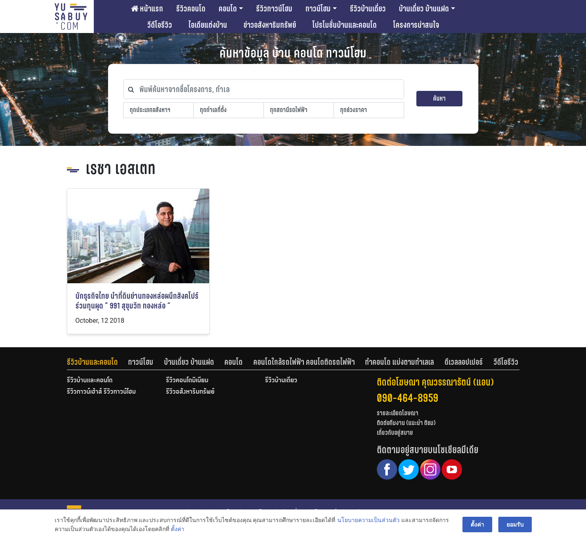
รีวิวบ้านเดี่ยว (368, 8)
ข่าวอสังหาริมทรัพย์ (269, 25)
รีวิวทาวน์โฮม (274, 8)
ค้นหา (439, 98)
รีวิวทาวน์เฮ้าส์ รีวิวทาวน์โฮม (101, 392)
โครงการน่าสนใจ (416, 25)
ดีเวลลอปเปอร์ (463, 362)
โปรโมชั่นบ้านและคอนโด (344, 25)
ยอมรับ (515, 524)
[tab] (97, 362)
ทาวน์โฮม (318, 8)
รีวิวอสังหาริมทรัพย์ (190, 392)
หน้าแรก (147, 8)
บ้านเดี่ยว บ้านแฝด (424, 8)
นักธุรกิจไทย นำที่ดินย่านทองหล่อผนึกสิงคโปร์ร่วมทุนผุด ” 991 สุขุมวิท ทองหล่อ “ (137, 301)
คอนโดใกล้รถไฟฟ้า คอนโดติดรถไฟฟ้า (304, 362)
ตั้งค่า (177, 529)
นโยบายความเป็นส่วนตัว (368, 520)
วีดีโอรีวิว (159, 25)
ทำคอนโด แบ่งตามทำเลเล (399, 362)
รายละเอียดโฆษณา (397, 413)
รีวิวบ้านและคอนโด (92, 362)
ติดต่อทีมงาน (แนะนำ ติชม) (406, 423)
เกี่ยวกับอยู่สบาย (395, 432)
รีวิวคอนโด (191, 8)
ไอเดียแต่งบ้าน (207, 25)
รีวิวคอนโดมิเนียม (187, 380)
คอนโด (228, 8)
